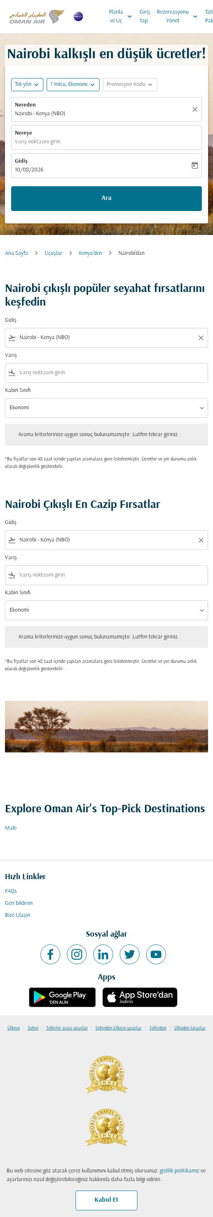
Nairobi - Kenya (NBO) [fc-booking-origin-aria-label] (40, 114)
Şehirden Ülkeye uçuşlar (118, 1028)
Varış (11, 355)
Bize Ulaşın (17, 915)
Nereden (25, 105)
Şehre (33, 1028)
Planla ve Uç (122, 16)
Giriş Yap (145, 16)
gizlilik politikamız (179, 1171)
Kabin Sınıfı (18, 390)
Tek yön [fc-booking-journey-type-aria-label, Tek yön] (23, 84)
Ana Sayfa (16, 253)
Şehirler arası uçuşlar (67, 1028)
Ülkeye (13, 1028)
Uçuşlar (53, 253)
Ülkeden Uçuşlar (190, 1028)
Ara (106, 198)
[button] (73, 84)
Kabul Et (106, 1200)
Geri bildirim (19, 903)
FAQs (11, 891)
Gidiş (21, 161)
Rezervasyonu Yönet (179, 16)
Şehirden (157, 1028)
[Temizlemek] (196, 109)
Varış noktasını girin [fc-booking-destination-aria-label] (37, 142)
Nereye (23, 133)
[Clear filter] (201, 337)
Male (11, 828)
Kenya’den (90, 253)
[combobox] (106, 337)
